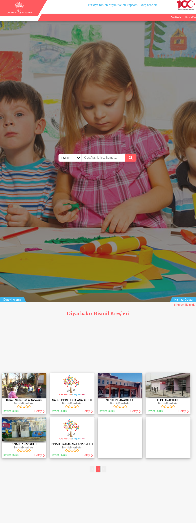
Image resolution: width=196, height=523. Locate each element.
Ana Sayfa (153, 15)
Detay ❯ (39, 411)
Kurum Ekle (168, 15)
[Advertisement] (98, 345)
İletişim (181, 15)
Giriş (192, 15)
